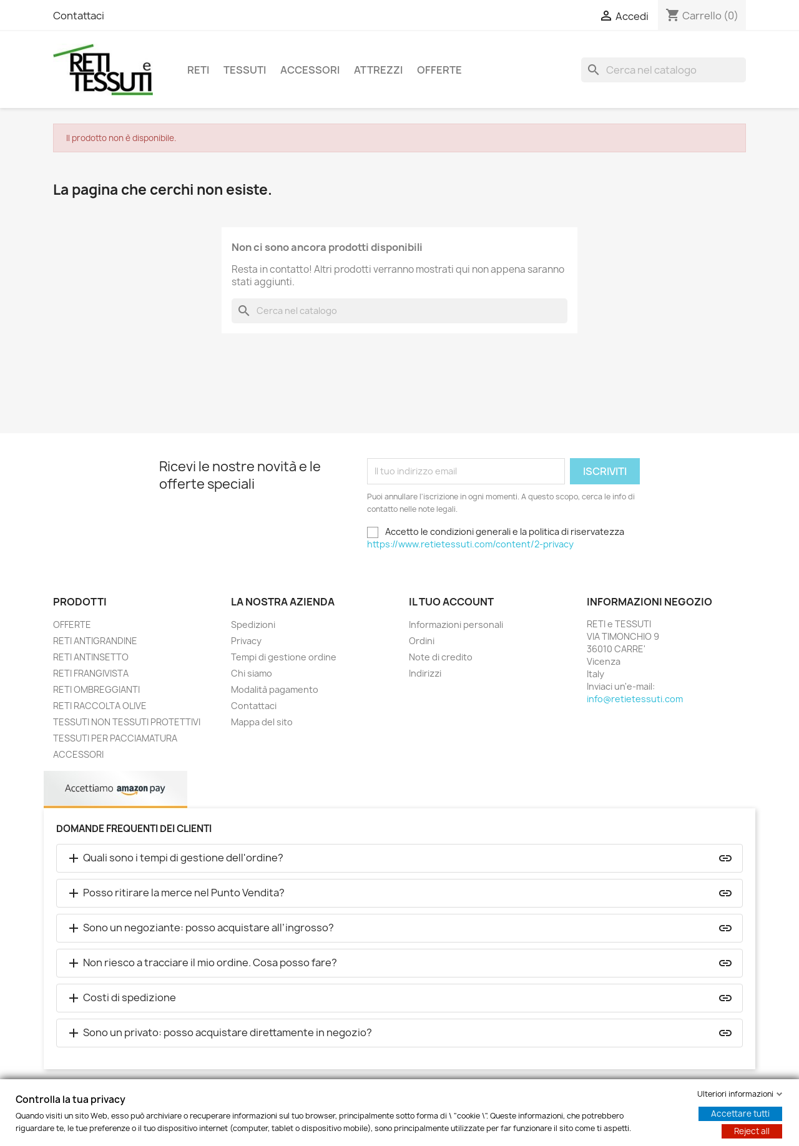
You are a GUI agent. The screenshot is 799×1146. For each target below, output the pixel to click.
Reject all (752, 1131)
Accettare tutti (740, 1113)
